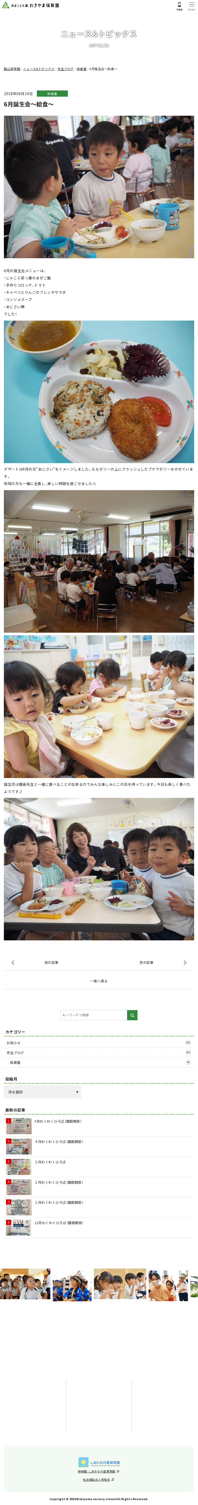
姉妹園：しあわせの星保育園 (98, 1470)
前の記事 (52, 962)
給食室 (52, 94)
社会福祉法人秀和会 (98, 1478)
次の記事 (146, 962)
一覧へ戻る (99, 981)
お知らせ (99, 1043)
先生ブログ (99, 1053)
